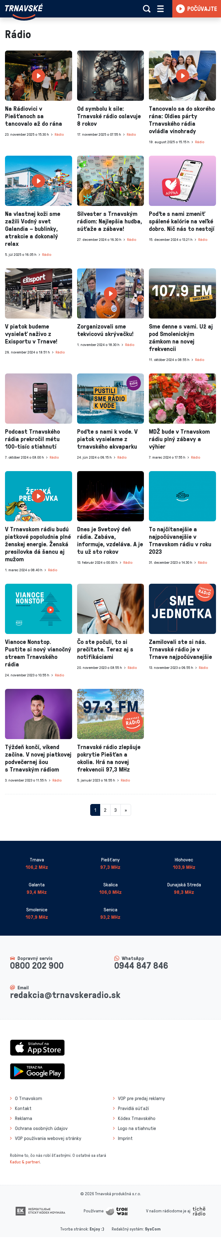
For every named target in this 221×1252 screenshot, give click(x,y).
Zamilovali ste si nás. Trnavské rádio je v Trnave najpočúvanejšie (180, 649)
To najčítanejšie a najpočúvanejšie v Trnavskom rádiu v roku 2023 (180, 540)
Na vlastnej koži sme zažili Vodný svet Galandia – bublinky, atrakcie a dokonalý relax (32, 228)
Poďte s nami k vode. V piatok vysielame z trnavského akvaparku (107, 439)
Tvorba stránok (74, 1229)
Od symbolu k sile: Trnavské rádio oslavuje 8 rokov (109, 116)
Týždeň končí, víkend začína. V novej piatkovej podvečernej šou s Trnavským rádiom (38, 757)
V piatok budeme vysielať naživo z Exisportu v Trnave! (31, 333)
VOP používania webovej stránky (48, 1138)
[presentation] (38, 76)
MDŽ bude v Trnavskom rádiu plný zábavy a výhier (179, 439)
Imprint (125, 1138)
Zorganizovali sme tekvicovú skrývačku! (105, 330)
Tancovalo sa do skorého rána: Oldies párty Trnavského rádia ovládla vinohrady (182, 119)
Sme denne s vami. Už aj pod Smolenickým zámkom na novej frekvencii (181, 337)
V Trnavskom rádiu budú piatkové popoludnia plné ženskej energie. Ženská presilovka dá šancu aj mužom (38, 543)
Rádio (59, 134)
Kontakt (23, 1108)
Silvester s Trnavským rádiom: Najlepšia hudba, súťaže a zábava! (109, 221)
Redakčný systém (127, 1229)
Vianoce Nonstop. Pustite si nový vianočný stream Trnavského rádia (38, 652)
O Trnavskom (28, 1098)
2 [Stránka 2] (105, 809)
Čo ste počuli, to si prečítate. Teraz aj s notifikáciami (105, 649)
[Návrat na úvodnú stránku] (24, 11)
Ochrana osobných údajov (41, 1128)
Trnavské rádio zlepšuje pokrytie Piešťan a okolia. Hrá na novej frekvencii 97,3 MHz (108, 757)
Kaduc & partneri (25, 1162)
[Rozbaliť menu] (160, 9)
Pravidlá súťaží (133, 1108)
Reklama (23, 1118)
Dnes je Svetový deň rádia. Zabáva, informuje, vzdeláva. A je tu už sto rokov (110, 540)
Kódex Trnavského (136, 1118)
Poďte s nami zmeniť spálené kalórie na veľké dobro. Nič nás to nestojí (181, 221)
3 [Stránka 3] (115, 809)
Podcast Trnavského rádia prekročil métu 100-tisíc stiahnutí (32, 439)
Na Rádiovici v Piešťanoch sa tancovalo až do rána (33, 116)
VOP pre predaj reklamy (141, 1098)
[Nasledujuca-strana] (125, 810)
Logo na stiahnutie (137, 1128)
